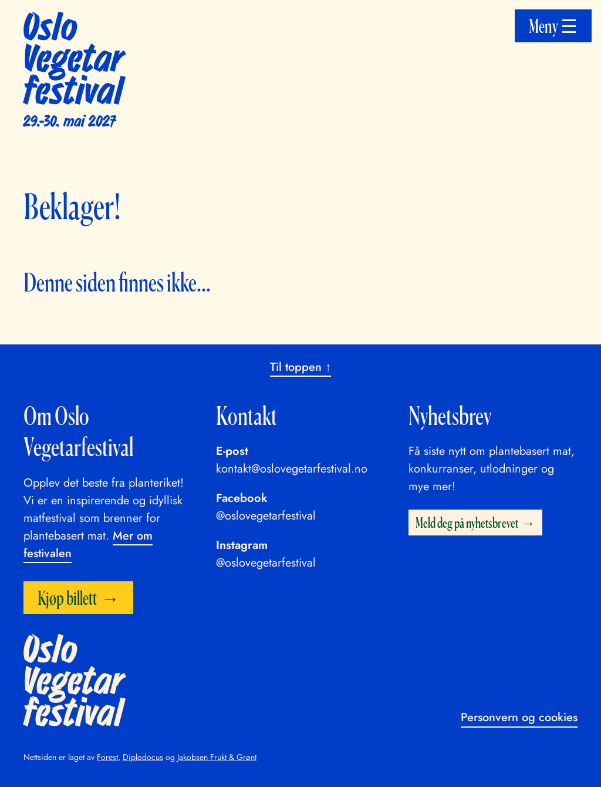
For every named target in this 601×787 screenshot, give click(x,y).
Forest (107, 757)
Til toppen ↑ (300, 367)
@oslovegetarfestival (266, 515)
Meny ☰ (553, 26)
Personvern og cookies (519, 717)
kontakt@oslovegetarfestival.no (291, 468)
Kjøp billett (67, 597)
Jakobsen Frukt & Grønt (216, 757)
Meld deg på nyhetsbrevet (467, 522)
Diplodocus (143, 757)
